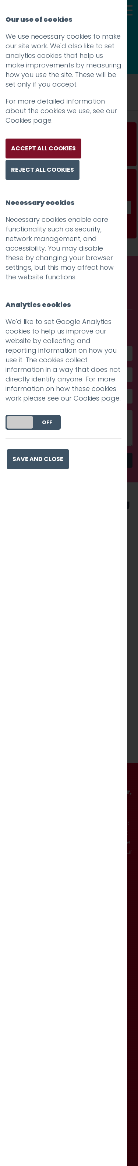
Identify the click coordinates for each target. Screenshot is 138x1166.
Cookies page (29, 120)
